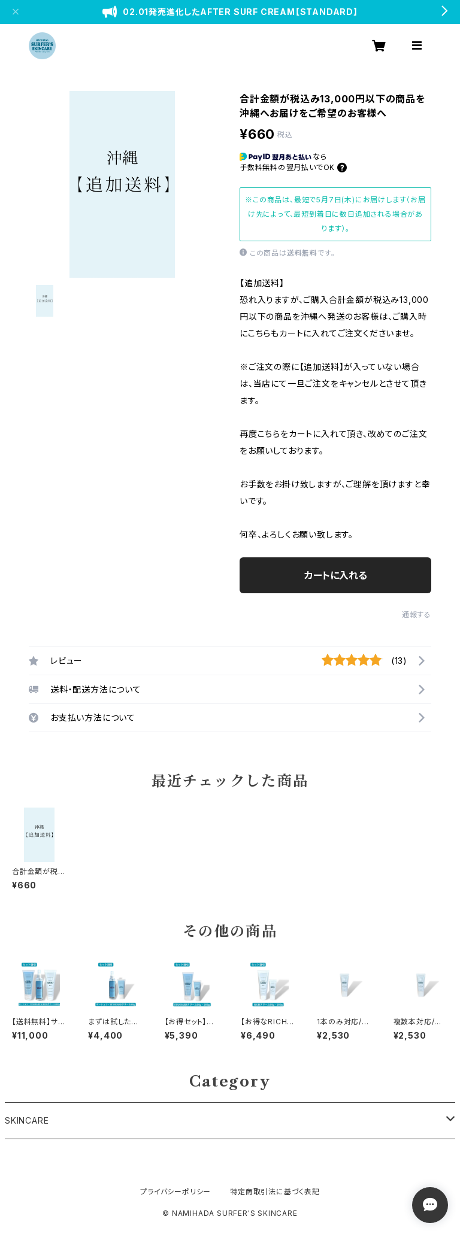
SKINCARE (27, 1120)
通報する (416, 614)
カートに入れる (335, 575)
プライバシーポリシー (175, 1191)
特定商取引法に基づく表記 (275, 1191)
